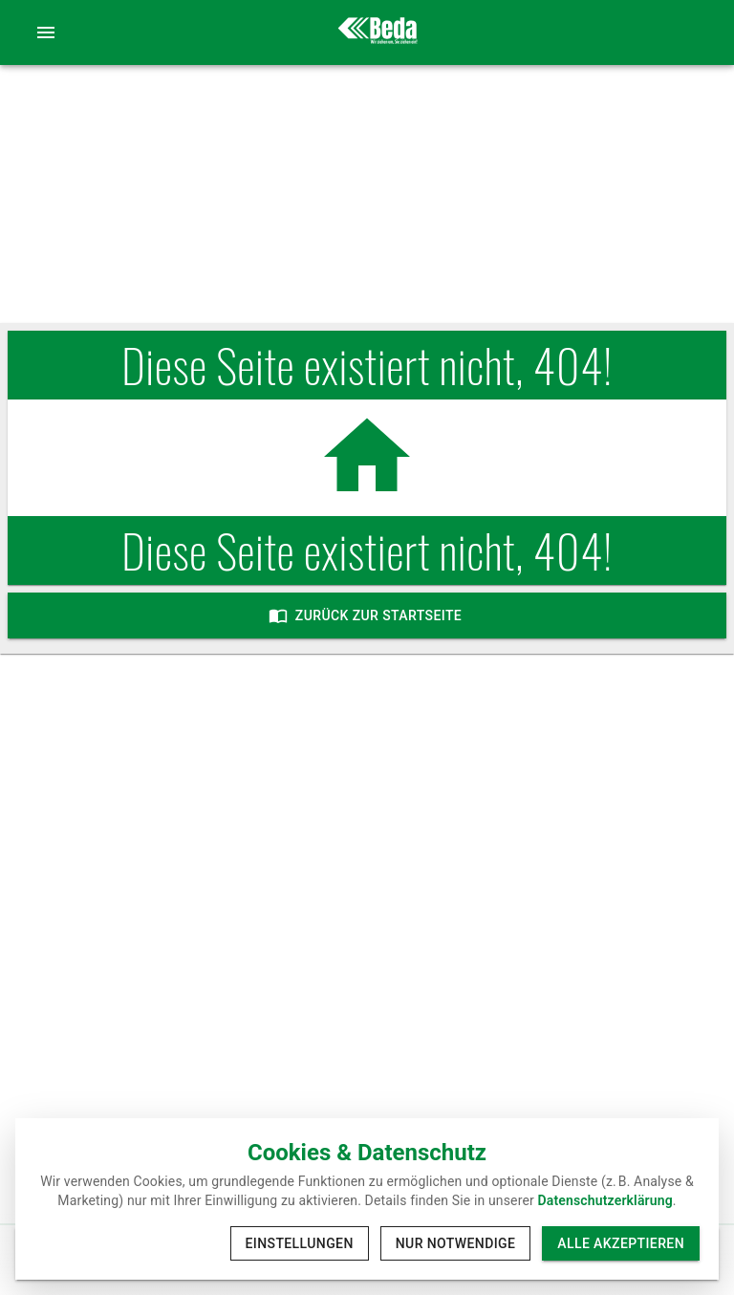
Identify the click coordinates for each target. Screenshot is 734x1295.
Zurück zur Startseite (367, 615)
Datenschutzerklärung (605, 1200)
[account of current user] (46, 32)
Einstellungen (299, 1244)
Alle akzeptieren (621, 1244)
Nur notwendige (455, 1244)
